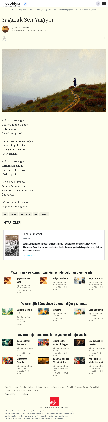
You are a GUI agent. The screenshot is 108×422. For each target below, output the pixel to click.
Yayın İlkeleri (95, 387)
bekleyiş (44, 214)
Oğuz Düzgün (15, 27)
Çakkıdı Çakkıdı (96, 309)
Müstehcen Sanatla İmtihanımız (22, 362)
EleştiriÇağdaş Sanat (24, 367)
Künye (35, 390)
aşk (4, 214)
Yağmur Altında (96, 278)
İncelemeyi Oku (30, 256)
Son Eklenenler (11, 387)
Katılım (31, 387)
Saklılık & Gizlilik (82, 387)
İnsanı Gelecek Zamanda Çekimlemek (23, 344)
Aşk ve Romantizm (17, 30)
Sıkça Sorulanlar (24, 390)
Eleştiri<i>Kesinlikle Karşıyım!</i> (61, 368)
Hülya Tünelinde (60, 278)
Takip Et (26, 27)
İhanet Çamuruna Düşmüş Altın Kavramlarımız (61, 362)
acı (35, 214)
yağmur (13, 214)
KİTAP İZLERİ (12, 223)
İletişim (39, 387)
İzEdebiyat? (10, 390)
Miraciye (57, 309)
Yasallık (70, 387)
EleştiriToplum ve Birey (96, 367)
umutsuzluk (25, 214)
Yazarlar (23, 387)
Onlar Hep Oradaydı (32, 233)
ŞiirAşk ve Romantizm (23, 287)
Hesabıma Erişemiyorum (54, 387)
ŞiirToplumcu (95, 315)
